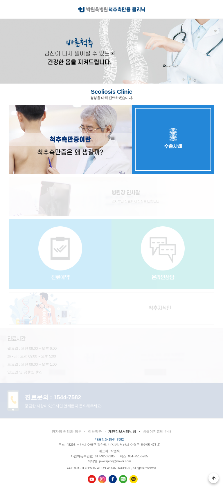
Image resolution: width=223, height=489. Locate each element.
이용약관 (95, 432)
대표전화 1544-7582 (109, 439)
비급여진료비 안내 (157, 432)
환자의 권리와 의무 (67, 432)
